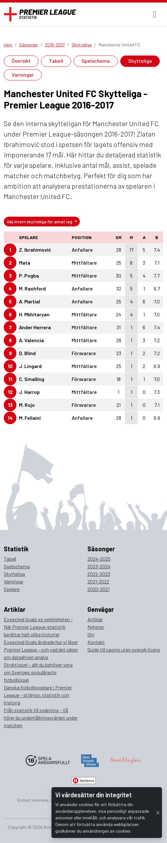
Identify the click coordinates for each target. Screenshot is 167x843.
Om (90, 634)
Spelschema (95, 61)
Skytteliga (82, 44)
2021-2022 (98, 581)
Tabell (56, 61)
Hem (8, 44)
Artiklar (95, 619)
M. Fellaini (30, 418)
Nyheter (95, 627)
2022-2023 (98, 574)
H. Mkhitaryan (34, 314)
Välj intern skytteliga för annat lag (40, 221)
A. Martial (29, 301)
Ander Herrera (35, 327)
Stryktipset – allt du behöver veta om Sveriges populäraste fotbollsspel (38, 672)
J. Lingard (30, 366)
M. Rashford (32, 288)
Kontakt (96, 642)
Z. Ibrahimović (35, 250)
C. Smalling (31, 379)
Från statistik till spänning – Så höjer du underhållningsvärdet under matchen (41, 717)
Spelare (12, 589)
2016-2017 (55, 44)
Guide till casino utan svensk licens (123, 650)
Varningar (23, 75)
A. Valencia (31, 340)
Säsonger (28, 44)
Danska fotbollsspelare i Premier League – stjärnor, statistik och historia (38, 694)
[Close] (157, 812)
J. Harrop (29, 392)
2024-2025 (98, 559)
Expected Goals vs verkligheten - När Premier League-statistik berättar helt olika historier (38, 626)
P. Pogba (29, 275)
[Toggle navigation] (154, 14)
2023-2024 (98, 566)
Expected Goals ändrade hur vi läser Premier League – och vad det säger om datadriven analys (41, 649)
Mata (24, 263)
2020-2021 (98, 589)
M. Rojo (27, 405)
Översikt (21, 61)
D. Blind (27, 353)
